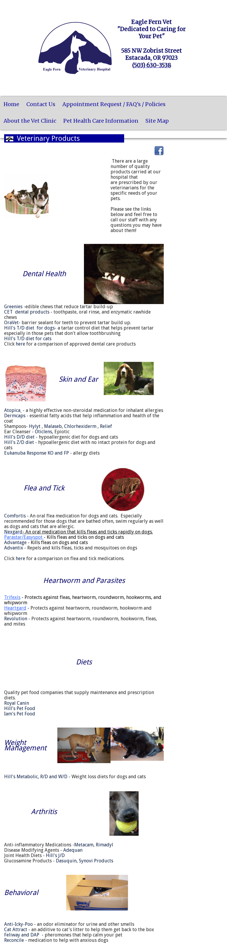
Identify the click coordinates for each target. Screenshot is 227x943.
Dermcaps (14, 415)
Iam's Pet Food (19, 714)
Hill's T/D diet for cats (27, 338)
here (20, 344)
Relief (106, 426)
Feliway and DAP (21, 935)
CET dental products (26, 312)
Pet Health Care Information (100, 120)
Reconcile (14, 940)
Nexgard (13, 532)
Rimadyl (104, 845)
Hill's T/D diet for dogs (29, 328)
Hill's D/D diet (19, 437)
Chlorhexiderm (80, 426)
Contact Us (40, 104)
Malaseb (53, 426)
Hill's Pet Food (19, 708)
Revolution (15, 618)
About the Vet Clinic (30, 120)
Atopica (13, 410)
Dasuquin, (67, 861)
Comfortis (15, 516)
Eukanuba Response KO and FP (36, 453)
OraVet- (12, 322)
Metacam (83, 845)
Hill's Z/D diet (19, 442)
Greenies (13, 306)
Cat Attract (15, 929)
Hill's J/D (55, 855)
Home (11, 104)
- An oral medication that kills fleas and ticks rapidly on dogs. (87, 532)
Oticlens (43, 431)
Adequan (72, 850)
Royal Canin (16, 703)
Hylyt (34, 426)
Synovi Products (96, 861)
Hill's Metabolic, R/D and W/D (35, 776)
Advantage (46, 542)
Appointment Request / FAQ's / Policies (114, 104)
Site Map (157, 120)
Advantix (13, 548)
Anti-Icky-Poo (18, 924)
